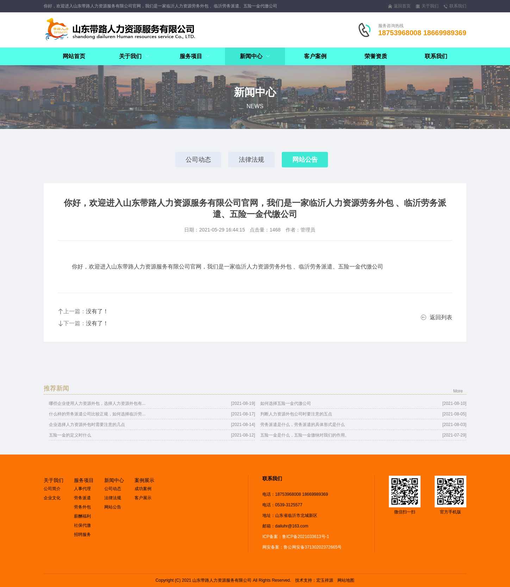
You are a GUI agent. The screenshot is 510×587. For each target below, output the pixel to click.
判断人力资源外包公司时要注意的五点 (296, 414)
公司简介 (52, 488)
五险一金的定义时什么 (70, 435)
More (458, 391)
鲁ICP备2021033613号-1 (305, 536)
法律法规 (251, 159)
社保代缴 (82, 525)
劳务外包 (82, 507)
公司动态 (198, 159)
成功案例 (143, 488)
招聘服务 (82, 534)
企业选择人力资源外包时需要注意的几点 (87, 424)
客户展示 (143, 497)
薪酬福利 (82, 516)
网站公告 (305, 159)
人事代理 (82, 488)
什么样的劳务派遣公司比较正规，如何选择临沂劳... (97, 414)
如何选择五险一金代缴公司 (285, 403)
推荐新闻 (56, 388)
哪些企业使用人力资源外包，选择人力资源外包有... (97, 403)
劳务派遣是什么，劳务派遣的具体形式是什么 (302, 424)
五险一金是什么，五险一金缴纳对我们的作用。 (304, 435)
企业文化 (52, 497)
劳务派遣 (82, 497)
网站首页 (74, 56)
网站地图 (345, 580)
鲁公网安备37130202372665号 (313, 547)
